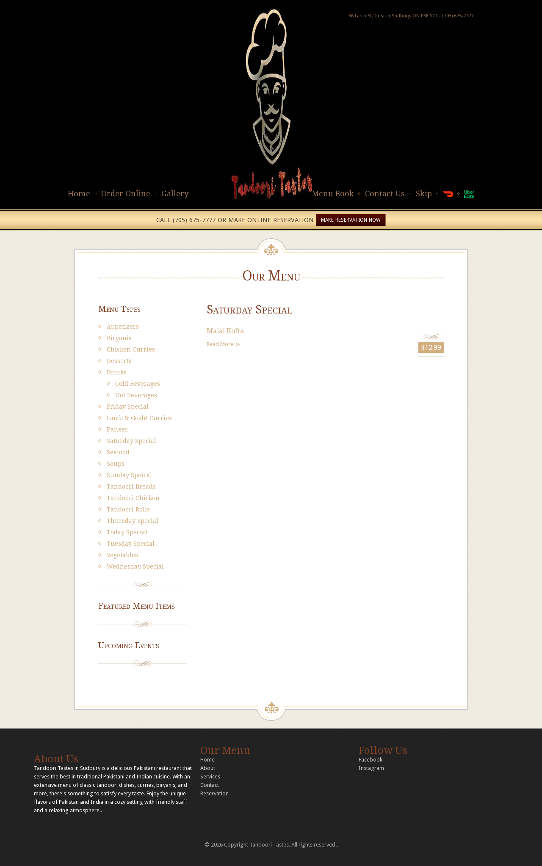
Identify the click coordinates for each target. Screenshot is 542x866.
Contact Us (385, 193)
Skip (424, 193)
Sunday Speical (129, 475)
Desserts (119, 360)
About (207, 768)
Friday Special (128, 406)
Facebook (370, 759)
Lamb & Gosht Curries (139, 418)
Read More (220, 344)
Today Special (127, 532)
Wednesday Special (135, 566)
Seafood (118, 452)
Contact (209, 785)
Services (210, 776)
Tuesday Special (131, 543)
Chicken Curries (131, 349)
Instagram (371, 768)
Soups (115, 463)
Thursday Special (132, 520)
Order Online (125, 193)
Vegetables (122, 555)
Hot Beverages (136, 395)
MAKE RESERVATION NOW (351, 220)
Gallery (174, 193)
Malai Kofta (225, 331)
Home (79, 193)
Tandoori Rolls (128, 509)
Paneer (117, 429)
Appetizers (123, 326)
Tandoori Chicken (133, 498)
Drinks (117, 372)
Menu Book (333, 193)
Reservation (214, 793)
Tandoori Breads (131, 486)
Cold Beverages (137, 383)
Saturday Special (131, 440)
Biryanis (119, 338)
